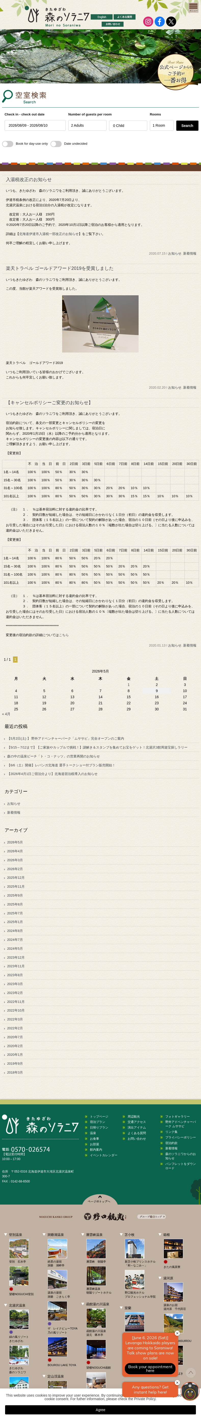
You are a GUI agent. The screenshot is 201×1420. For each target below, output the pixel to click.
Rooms (155, 114)
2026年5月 (15, 842)
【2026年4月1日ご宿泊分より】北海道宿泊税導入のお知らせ (52, 774)
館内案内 (96, 1149)
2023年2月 (15, 993)
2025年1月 (15, 922)
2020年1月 (15, 1055)
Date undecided (68, 143)
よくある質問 (137, 1133)
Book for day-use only (25, 143)
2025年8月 (15, 904)
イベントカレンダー (103, 1155)
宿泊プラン (97, 1122)
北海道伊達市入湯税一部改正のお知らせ (49, 234)
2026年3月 (15, 860)
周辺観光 (134, 1116)
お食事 (94, 1138)
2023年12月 (16, 957)
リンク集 (171, 1132)
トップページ (99, 1116)
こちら (64, 635)
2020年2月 (15, 1046)
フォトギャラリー (177, 1116)
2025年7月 (15, 913)
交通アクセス (137, 1122)
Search (187, 126)
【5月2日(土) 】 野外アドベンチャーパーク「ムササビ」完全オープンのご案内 (65, 738)
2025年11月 (16, 886)
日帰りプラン (99, 1127)
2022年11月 (16, 1002)
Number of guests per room (87, 114)
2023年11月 (16, 966)
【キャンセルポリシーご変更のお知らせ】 (49, 402)
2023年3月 (15, 984)
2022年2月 (15, 1028)
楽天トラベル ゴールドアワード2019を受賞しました (60, 268)
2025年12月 (16, 878)
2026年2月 (15, 869)
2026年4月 (15, 851)
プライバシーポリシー (180, 1137)
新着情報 (189, 253)
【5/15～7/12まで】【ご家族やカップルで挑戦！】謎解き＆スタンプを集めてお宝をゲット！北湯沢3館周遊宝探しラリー (97, 747)
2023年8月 (15, 975)
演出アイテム (137, 1127)
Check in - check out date (25, 114)
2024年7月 (15, 940)
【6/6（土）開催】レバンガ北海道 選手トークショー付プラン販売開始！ (61, 765)
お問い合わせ (137, 1138)
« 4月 (6, 714)
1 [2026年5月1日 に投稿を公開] (129, 685)
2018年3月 (15, 1072)
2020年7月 (15, 1037)
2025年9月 (15, 895)
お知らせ (174, 253)
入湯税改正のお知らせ (29, 179)
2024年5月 (15, 948)
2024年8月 (15, 931)
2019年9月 (15, 1063)
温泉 (93, 1133)
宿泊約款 (171, 1143)
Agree (100, 1410)
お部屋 (94, 1144)
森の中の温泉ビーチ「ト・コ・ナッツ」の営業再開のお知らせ (53, 756)
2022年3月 (15, 1019)
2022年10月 (16, 1010)
